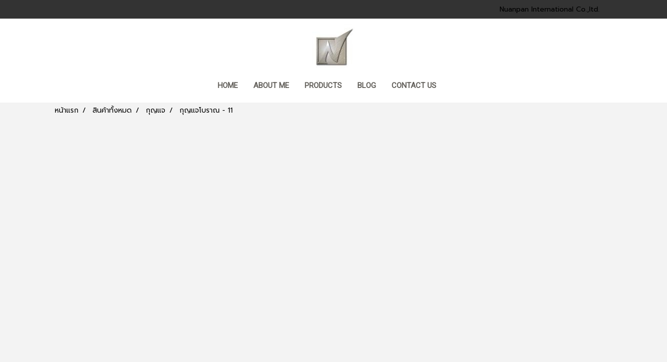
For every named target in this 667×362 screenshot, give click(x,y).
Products (323, 85)
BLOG (366, 85)
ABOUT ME (271, 85)
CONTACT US (414, 85)
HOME (228, 85)
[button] (453, 86)
